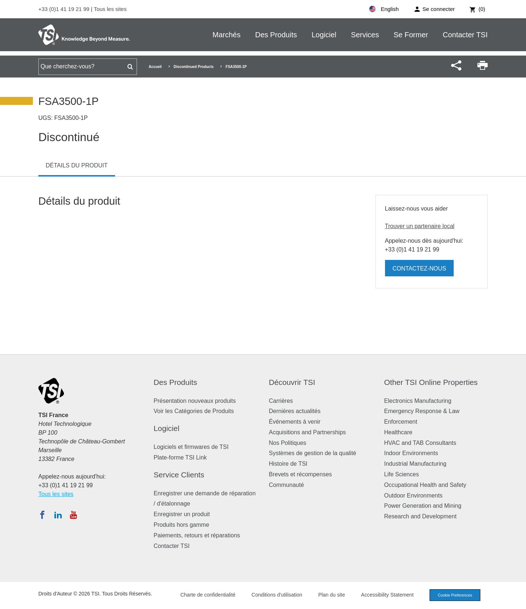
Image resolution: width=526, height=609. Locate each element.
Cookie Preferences (454, 595)
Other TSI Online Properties (431, 382)
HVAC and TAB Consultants (420, 443)
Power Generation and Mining (423, 506)
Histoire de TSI (288, 464)
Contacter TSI (465, 35)
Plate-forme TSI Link (180, 457)
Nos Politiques (287, 443)
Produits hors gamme (181, 525)
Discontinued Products (193, 67)
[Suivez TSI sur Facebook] (42, 515)
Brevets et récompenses (300, 474)
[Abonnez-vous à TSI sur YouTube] (73, 515)
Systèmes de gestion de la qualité (312, 453)
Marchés (227, 35)
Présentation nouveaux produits (195, 401)
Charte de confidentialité (205, 595)
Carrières (281, 401)
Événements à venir (294, 422)
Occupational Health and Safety (425, 485)
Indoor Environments (411, 453)
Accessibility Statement (385, 595)
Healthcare (398, 432)
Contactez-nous (420, 268)
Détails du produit (77, 165)
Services (365, 35)
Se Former (411, 35)
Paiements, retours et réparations (197, 535)
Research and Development (420, 516)
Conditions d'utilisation (274, 595)
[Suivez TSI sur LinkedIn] (58, 515)
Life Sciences (401, 474)
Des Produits (276, 35)
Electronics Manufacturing (417, 401)
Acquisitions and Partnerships (307, 432)
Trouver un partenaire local (420, 226)
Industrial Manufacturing (415, 464)
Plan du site (329, 595)
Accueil (155, 67)
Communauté (286, 485)
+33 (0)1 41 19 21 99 (64, 9)
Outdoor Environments (413, 495)
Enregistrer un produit (182, 514)
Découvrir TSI (292, 382)
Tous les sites (110, 9)
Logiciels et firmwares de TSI (191, 447)
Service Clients (179, 474)
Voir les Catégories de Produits (194, 411)
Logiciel (324, 35)
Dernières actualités (294, 411)
